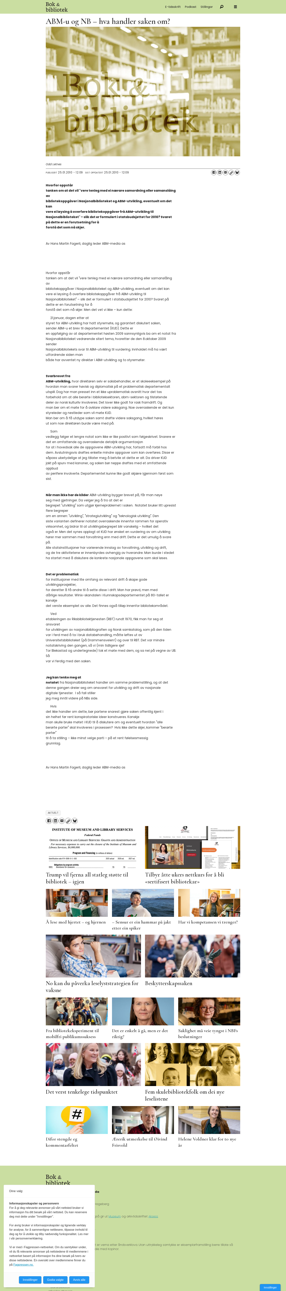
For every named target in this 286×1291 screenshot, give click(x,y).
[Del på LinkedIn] (219, 172)
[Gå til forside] (57, 7)
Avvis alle (79, 1279)
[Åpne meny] (235, 6)
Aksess (153, 1216)
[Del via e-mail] (225, 172)
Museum (115, 1216)
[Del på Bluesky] (237, 172)
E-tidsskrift (173, 7)
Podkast (190, 7)
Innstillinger (270, 1287)
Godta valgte (55, 1279)
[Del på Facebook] (214, 172)
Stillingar (207, 7)
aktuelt (53, 813)
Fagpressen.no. (23, 1264)
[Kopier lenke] (231, 172)
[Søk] (222, 7)
